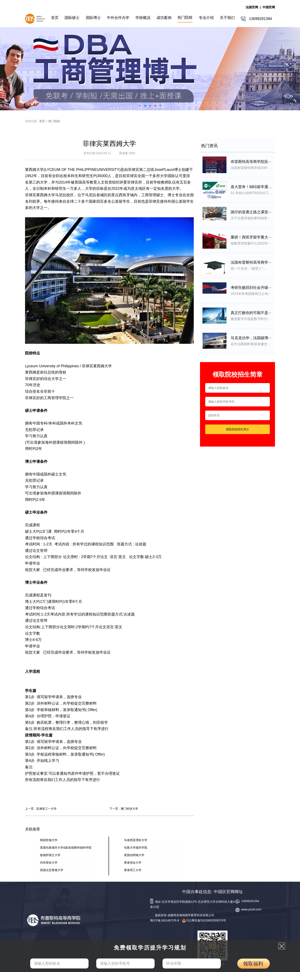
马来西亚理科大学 (135, 840)
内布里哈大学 (49, 862)
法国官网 (252, 7)
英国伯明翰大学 (134, 855)
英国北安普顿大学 (51, 870)
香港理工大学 (132, 870)
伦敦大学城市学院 (135, 847)
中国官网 (268, 7)
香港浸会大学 (132, 862)
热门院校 (54, 121)
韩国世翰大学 (49, 840)
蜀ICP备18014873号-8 (164, 920)
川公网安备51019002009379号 (204, 920)
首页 (42, 121)
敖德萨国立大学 (50, 855)
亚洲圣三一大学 (46, 808)
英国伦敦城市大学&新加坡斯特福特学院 (65, 847)
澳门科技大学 (129, 808)
